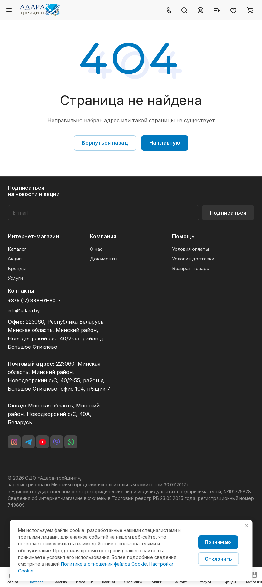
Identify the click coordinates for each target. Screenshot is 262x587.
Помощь (183, 236)
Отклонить (218, 559)
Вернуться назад (105, 143)
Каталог (17, 249)
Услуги (15, 278)
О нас (96, 249)
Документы (103, 259)
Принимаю (218, 542)
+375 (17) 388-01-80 (32, 301)
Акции (15, 259)
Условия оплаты (190, 249)
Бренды (17, 268)
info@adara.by (24, 311)
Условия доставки (193, 259)
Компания (103, 236)
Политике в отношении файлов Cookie (104, 564)
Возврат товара (190, 268)
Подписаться (228, 213)
